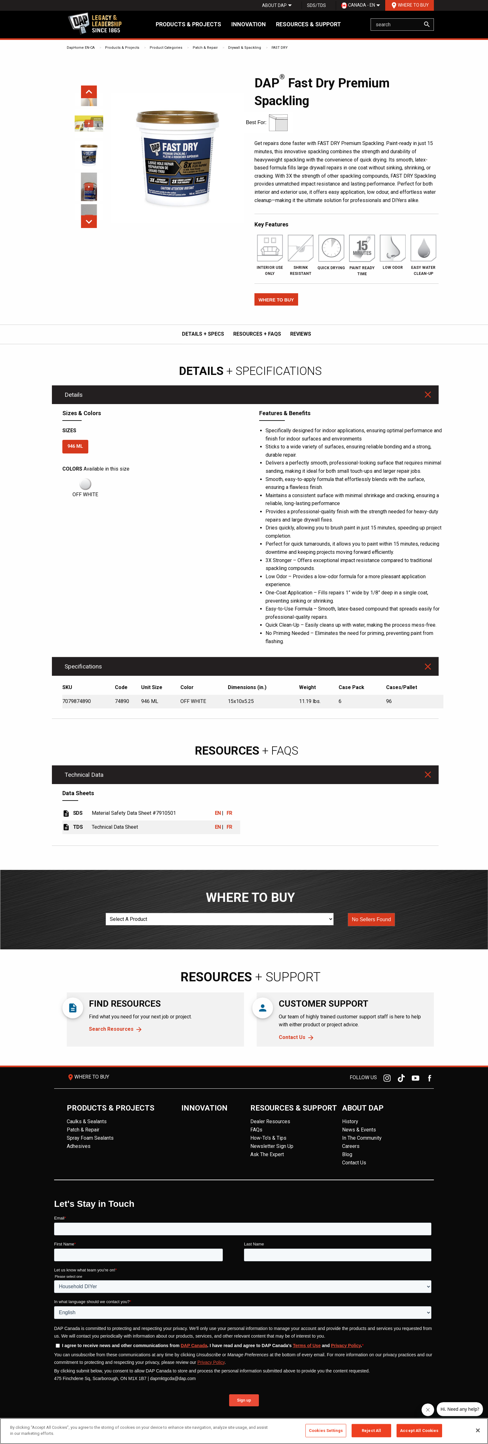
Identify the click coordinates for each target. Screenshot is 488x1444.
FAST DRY (280, 48)
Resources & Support (308, 24)
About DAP (274, 5)
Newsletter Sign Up (271, 1146)
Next (89, 221)
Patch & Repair (205, 48)
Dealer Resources (270, 1121)
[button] (276, 299)
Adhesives (79, 1146)
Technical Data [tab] (84, 774)
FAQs (256, 1130)
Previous (89, 92)
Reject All (371, 1430)
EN (218, 813)
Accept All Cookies (419, 1430)
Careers (351, 1146)
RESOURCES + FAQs (257, 334)
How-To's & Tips (268, 1138)
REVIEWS (300, 334)
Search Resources (111, 1029)
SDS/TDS (316, 5)
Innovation (248, 24)
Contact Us (292, 1037)
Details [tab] (74, 394)
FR (229, 813)
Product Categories (166, 48)
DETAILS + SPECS (203, 334)
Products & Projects (188, 24)
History (350, 1121)
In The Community (362, 1138)
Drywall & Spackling (244, 48)
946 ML (75, 446)
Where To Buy (409, 5)
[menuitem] (274, 5)
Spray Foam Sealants (90, 1138)
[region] (244, 1431)
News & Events (359, 1130)
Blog (347, 1154)
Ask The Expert (267, 1154)
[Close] (478, 1430)
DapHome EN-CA (81, 48)
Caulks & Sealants (87, 1121)
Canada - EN (358, 6)
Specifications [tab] (83, 666)
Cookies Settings (326, 1430)
